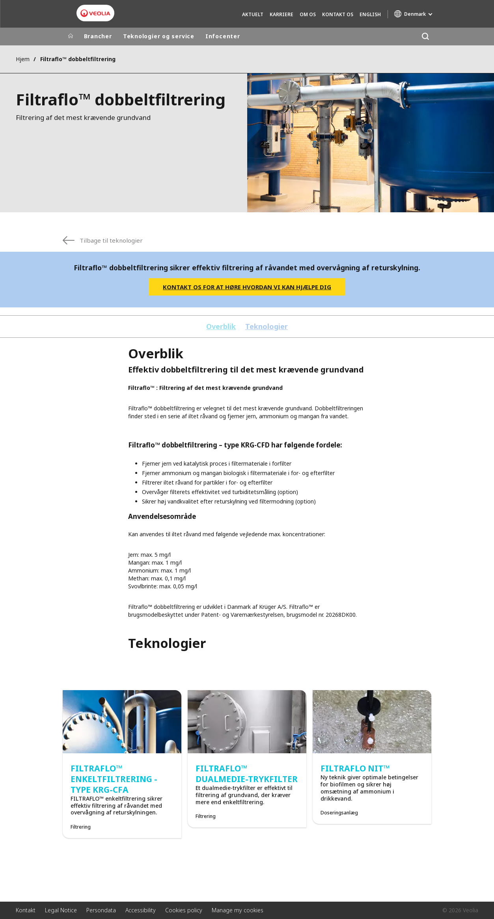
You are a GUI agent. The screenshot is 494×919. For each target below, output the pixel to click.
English (370, 14)
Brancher (98, 36)
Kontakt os (337, 14)
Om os (308, 14)
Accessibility (140, 910)
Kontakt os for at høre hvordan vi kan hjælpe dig (247, 287)
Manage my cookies (237, 910)
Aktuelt (252, 14)
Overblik (221, 326)
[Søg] (425, 36)
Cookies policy (183, 910)
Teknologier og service (158, 36)
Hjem (23, 59)
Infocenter (222, 36)
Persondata (101, 910)
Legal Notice (61, 910)
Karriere (281, 14)
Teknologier (266, 326)
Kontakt (25, 910)
